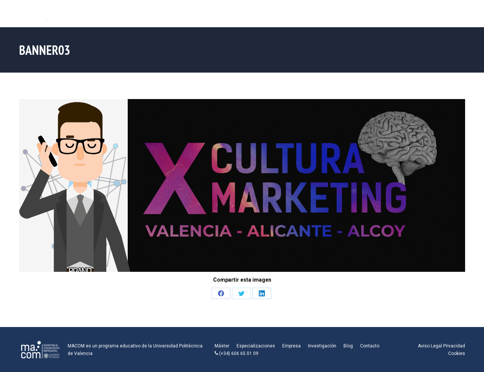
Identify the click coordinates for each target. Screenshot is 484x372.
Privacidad (454, 346)
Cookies (456, 353)
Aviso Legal (430, 346)
